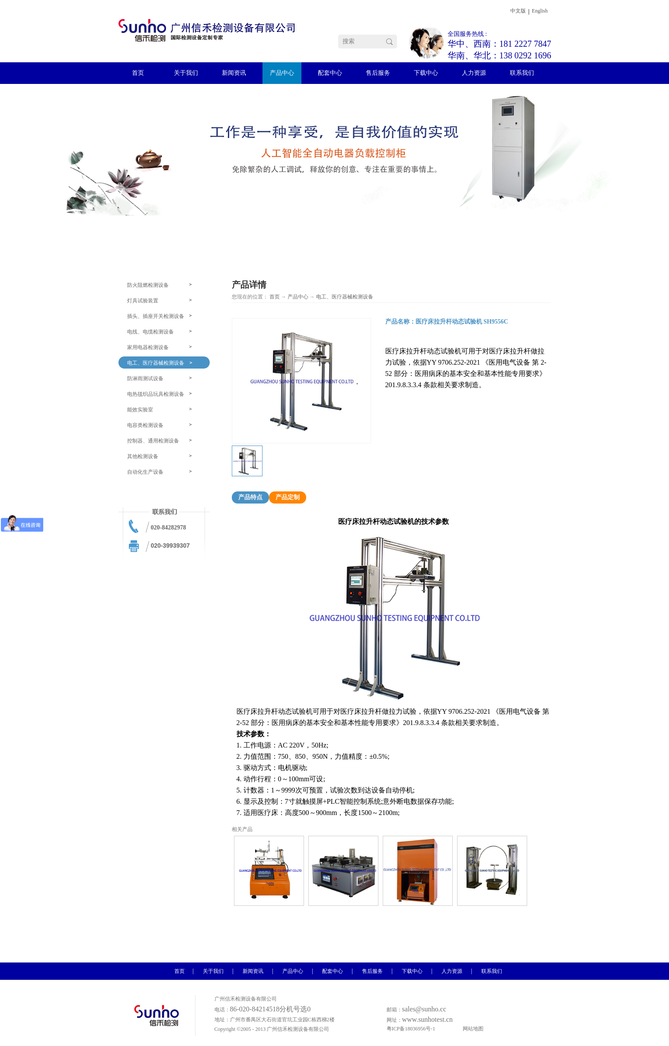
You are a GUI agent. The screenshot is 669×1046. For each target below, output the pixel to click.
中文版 (518, 11)
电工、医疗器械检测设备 (344, 297)
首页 (274, 297)
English (540, 11)
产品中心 (298, 297)
